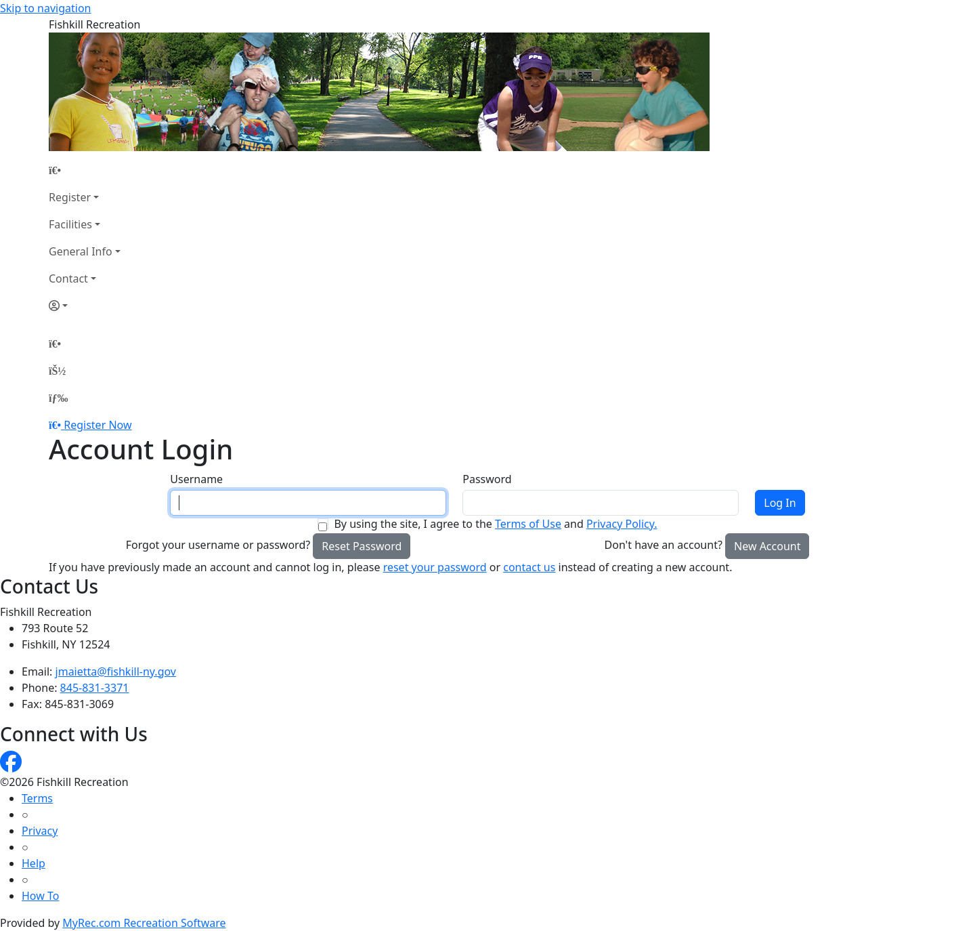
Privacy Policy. (621, 523)
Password (486, 479)
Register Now (97, 424)
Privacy (40, 830)
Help (33, 863)
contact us (529, 567)
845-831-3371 (94, 687)
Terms (37, 798)
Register (70, 197)
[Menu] (58, 397)
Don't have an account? (663, 544)
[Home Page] (85, 170)
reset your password (435, 567)
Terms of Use (528, 523)
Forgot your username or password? (218, 544)
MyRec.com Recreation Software (143, 922)
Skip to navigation (45, 8)
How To (40, 895)
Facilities (70, 224)
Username (196, 479)
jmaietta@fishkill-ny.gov (116, 671)
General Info (80, 251)
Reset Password (362, 546)
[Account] (85, 305)
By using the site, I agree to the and (495, 523)
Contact (68, 278)
